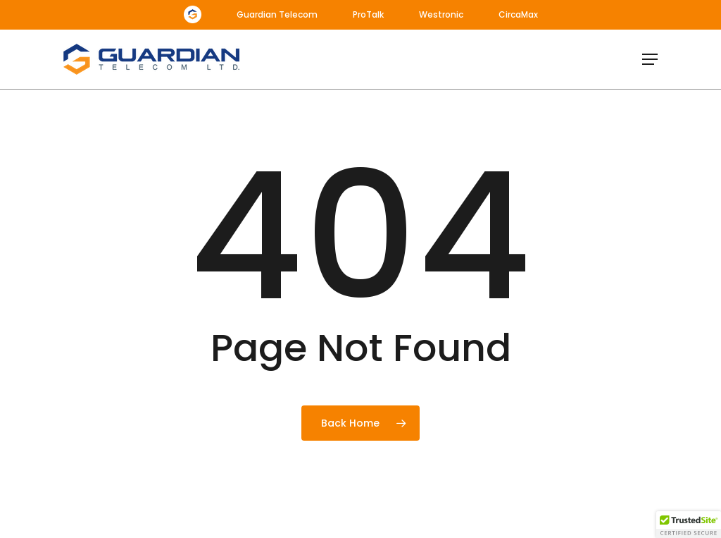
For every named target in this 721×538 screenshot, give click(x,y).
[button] (650, 59)
